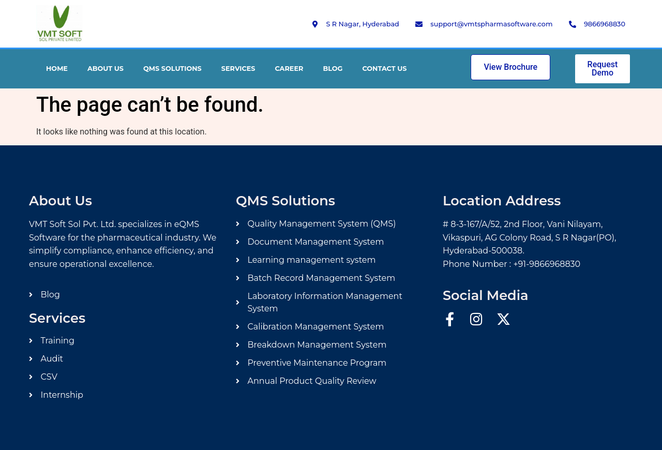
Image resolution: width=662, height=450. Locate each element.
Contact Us (384, 68)
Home (57, 68)
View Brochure (510, 67)
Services (238, 68)
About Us (105, 68)
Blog (332, 68)
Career (289, 68)
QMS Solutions (172, 68)
